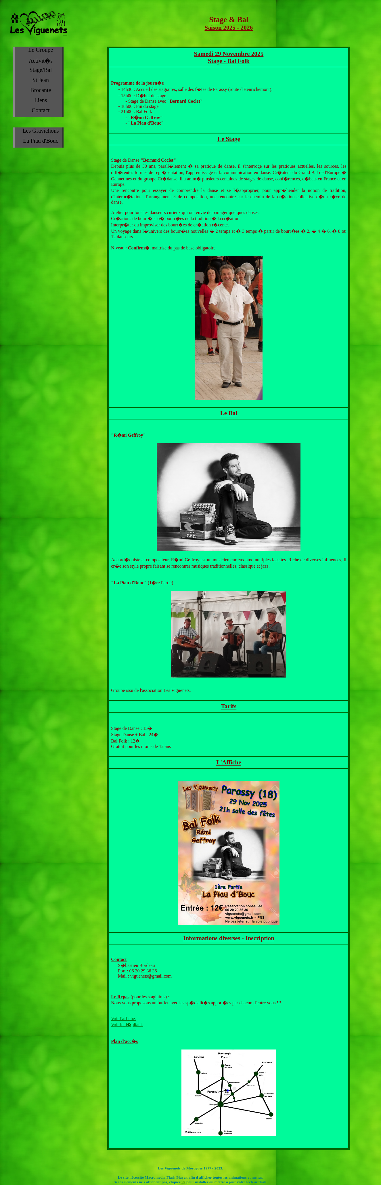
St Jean (40, 80)
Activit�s (41, 61)
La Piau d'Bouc (40, 141)
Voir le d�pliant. (127, 1024)
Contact (40, 110)
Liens (40, 100)
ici (183, 1182)
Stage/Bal (41, 70)
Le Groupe (40, 50)
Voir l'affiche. (123, 1018)
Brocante (40, 90)
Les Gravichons (40, 130)
